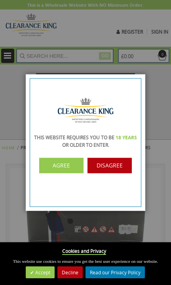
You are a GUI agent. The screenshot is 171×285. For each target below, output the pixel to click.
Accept (42, 272)
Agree (62, 165)
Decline (70, 272)
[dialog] (85, 142)
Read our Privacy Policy (115, 272)
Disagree (108, 165)
